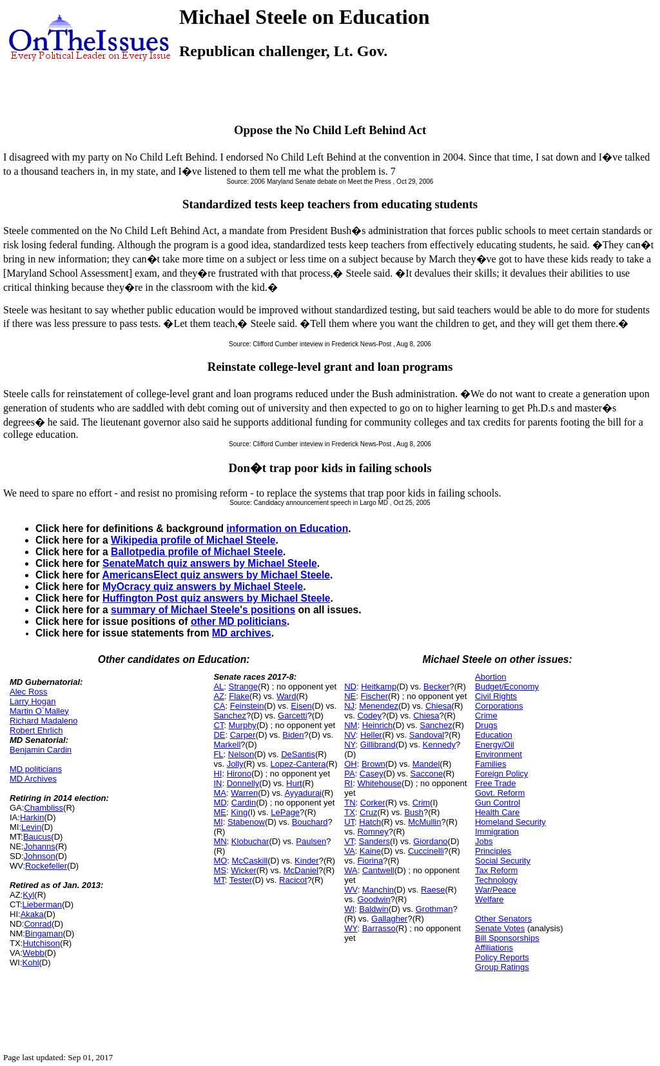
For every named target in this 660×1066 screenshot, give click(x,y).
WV (350, 889)
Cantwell (378, 870)
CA (219, 706)
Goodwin (373, 899)
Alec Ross (29, 691)
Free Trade (495, 783)
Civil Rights (496, 696)
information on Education (287, 528)
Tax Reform (496, 870)
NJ (349, 706)
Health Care (497, 812)
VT (349, 841)
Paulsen (311, 841)
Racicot (293, 880)
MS (219, 870)
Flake (239, 696)
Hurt (294, 783)
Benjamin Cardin (41, 750)
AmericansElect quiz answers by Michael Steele (216, 574)
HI (217, 773)
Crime (486, 715)
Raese (433, 889)
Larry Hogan (33, 701)
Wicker (244, 870)
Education (493, 735)
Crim (421, 802)
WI (349, 909)
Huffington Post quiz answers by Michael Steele (216, 598)
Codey (369, 715)
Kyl (28, 895)
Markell (226, 744)
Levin (31, 827)
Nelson (241, 754)
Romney (372, 831)
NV (350, 735)
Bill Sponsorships (507, 938)
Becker (436, 686)
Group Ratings (502, 967)
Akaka (32, 914)
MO (220, 860)
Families (490, 764)
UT (349, 822)
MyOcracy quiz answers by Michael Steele (202, 586)
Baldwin (374, 909)
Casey (371, 773)
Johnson (39, 856)
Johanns (39, 846)
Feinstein (247, 706)
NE (350, 696)
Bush (413, 812)
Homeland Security (510, 822)
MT (218, 880)
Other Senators (503, 918)
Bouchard (310, 822)
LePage (285, 812)
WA (350, 870)
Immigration (497, 831)
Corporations (499, 706)
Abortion (490, 677)
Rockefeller (46, 866)
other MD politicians (239, 621)
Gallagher (389, 918)
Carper (243, 735)
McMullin (424, 822)
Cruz (368, 812)
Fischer (374, 696)
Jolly (235, 764)
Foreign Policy (501, 773)
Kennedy (439, 744)
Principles (493, 851)
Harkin (32, 817)
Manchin (378, 889)
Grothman (434, 909)
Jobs (483, 841)
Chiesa (438, 706)
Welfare (489, 899)
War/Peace (495, 889)
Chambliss (43, 808)
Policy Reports (502, 957)
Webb (33, 953)
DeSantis (298, 754)
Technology (496, 880)
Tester (240, 880)
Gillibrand (378, 744)
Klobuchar (250, 841)
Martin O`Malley (39, 711)
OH (350, 764)
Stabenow (246, 822)
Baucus (37, 837)
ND (350, 686)
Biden (293, 735)
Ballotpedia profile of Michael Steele (197, 551)
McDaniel (301, 870)
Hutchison (41, 943)
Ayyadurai (303, 793)
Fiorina (370, 860)
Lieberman (42, 904)
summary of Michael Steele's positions (203, 609)
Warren (244, 793)
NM (350, 725)
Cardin (243, 802)
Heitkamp (378, 686)
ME (219, 812)
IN (217, 783)
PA (349, 773)
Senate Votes (500, 928)
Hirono (239, 773)
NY (349, 744)
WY (350, 928)
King (239, 812)
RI (348, 783)
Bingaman (44, 933)
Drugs (486, 725)
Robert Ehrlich (36, 730)
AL (218, 686)
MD (219, 802)
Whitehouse (379, 783)
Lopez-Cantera (298, 764)
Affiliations (494, 947)
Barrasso (379, 928)
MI (217, 822)
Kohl (31, 962)
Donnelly (243, 783)
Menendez (378, 706)
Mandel (426, 764)
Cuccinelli (426, 851)
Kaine (370, 851)
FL (218, 754)
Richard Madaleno (44, 720)
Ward (286, 696)
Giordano (430, 841)
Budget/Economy (507, 686)
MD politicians (36, 769)
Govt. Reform (500, 793)
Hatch (370, 822)
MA (219, 793)
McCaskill (250, 860)
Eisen (301, 706)
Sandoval (426, 735)
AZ (218, 696)
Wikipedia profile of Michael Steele (193, 540)
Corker (372, 802)
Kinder (307, 860)
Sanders (374, 841)
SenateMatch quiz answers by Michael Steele (209, 563)
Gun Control (497, 802)
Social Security (502, 860)
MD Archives (33, 779)
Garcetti (292, 715)
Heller (371, 735)
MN (219, 841)
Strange (243, 686)
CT (218, 725)
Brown (373, 764)
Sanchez (229, 715)
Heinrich (377, 725)
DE (219, 735)
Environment (498, 754)
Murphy (243, 725)
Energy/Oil (494, 744)
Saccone (427, 773)
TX (349, 812)
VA (349, 851)
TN (349, 802)
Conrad (38, 924)
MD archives (241, 632)
